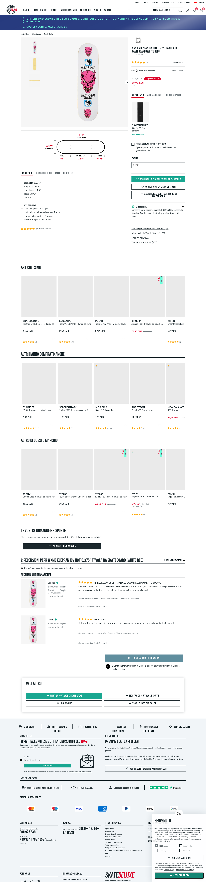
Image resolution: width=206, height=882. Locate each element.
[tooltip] (183, 70)
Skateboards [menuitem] (40, 10)
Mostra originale (54, 593)
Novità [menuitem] (97, 10)
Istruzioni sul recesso (113, 837)
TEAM (150, 837)
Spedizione (26, 727)
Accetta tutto (179, 875)
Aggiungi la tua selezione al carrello (158, 179)
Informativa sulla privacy (185, 870)
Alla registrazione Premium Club (146, 768)
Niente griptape (173, 95)
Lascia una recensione (144, 658)
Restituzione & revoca (113, 834)
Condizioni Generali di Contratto (75, 880)
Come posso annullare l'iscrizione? (81, 771)
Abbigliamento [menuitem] (69, 10)
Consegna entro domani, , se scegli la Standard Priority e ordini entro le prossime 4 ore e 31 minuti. (158, 211)
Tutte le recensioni (112, 845)
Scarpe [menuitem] (54, 10)
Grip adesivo (137, 95)
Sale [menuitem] (108, 10)
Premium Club (136, 666)
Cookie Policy (169, 870)
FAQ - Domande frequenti (115, 848)
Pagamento (109, 831)
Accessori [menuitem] (85, 10)
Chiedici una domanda (62, 546)
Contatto (108, 856)
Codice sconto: (46, 26)
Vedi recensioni (178, 62)
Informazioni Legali (72, 873)
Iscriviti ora (48, 766)
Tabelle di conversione (113, 842)
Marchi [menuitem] (26, 10)
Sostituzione (87, 727)
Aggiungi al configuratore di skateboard (158, 195)
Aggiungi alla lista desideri (158, 186)
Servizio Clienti (179, 727)
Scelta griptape (155, 95)
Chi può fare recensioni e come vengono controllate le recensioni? (51, 568)
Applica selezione (179, 858)
